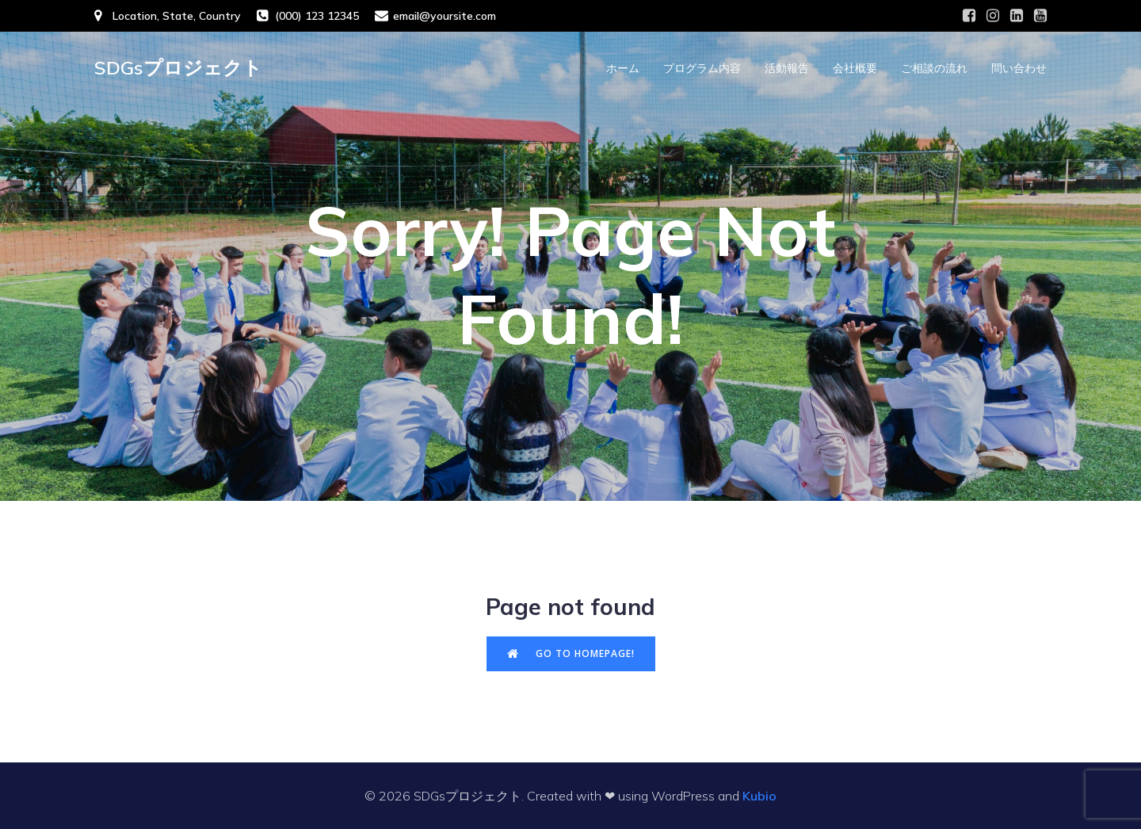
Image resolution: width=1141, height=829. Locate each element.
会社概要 (855, 67)
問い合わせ (1019, 67)
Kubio (759, 796)
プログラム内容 (702, 67)
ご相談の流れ (934, 67)
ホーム (622, 67)
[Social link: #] (969, 16)
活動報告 (787, 67)
